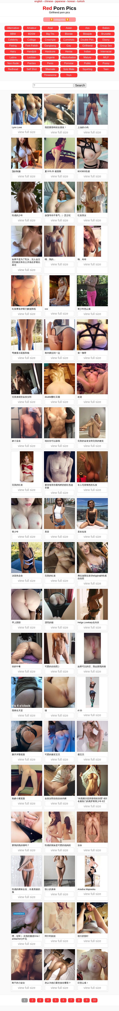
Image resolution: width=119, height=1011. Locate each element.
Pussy (106, 63)
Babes (105, 28)
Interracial (106, 51)
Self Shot (32, 69)
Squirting (87, 69)
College (31, 39)
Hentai (68, 51)
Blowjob (87, 34)
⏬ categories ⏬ (59, 19)
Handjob (31, 51)
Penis (50, 63)
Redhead (13, 69)
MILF (106, 57)
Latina (13, 57)
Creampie (50, 39)
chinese (48, 1)
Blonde (69, 34)
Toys (68, 75)
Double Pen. (87, 39)
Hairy (13, 51)
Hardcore (50, 51)
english (38, 1)
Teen (106, 69)
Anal (50, 28)
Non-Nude (13, 63)
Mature (87, 57)
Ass (87, 28)
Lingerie (50, 57)
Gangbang (50, 45)
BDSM (31, 34)
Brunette (106, 34)
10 (94, 1000)
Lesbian (31, 57)
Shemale (50, 69)
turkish (81, 1)
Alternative (13, 28)
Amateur (31, 28)
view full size (26, 132)
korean (71, 1)
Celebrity (13, 39)
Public (87, 63)
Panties (31, 63)
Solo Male (68, 69)
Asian (69, 28)
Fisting (13, 45)
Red (47, 8)
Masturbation (69, 57)
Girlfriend (87, 45)
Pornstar (68, 63)
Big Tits (50, 34)
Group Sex (106, 45)
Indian (87, 51)
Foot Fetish (31, 45)
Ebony (105, 39)
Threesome (50, 75)
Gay (68, 45)
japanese (60, 1)
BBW (13, 34)
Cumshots (68, 39)
